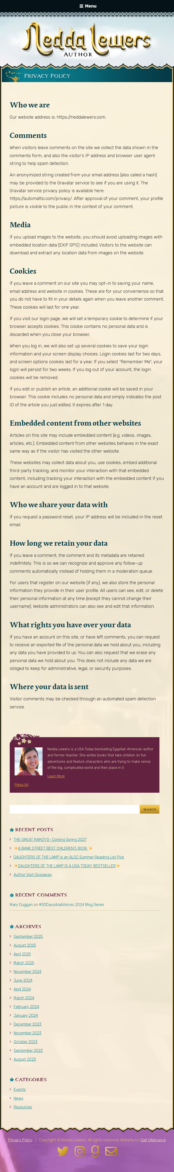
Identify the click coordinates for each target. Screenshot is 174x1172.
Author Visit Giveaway (33, 874)
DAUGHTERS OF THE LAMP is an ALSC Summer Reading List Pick (69, 857)
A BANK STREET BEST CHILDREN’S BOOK (53, 848)
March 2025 (24, 963)
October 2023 (25, 1041)
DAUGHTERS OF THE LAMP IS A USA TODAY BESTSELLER (67, 866)
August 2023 (25, 1059)
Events (20, 1089)
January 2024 (26, 1015)
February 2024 (26, 1006)
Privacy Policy (20, 1140)
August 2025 (25, 945)
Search (149, 809)
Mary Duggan (21, 904)
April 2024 (22, 989)
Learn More (56, 776)
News (18, 1098)
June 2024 (23, 980)
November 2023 (27, 1033)
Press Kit (21, 785)
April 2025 (22, 954)
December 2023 (27, 1024)
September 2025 (28, 936)
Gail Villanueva (152, 1140)
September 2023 (28, 1050)
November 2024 (27, 971)
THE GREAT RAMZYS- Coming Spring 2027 (50, 839)
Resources (23, 1107)
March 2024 (24, 998)
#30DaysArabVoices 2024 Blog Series (71, 904)
